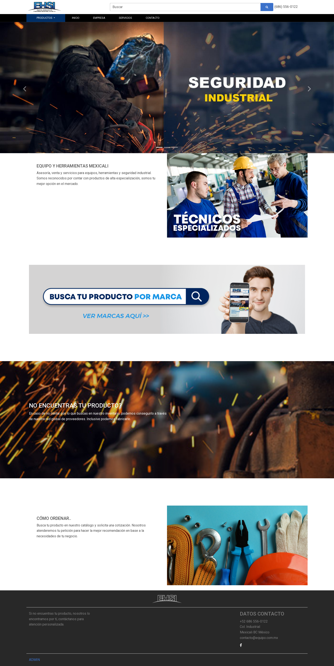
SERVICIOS (125, 17)
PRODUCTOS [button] (45, 17)
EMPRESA (99, 17)
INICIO (75, 17)
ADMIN (34, 660)
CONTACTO (153, 17)
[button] (244, 645)
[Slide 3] (174, 147)
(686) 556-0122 (286, 7)
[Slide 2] (167, 147)
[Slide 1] (159, 147)
